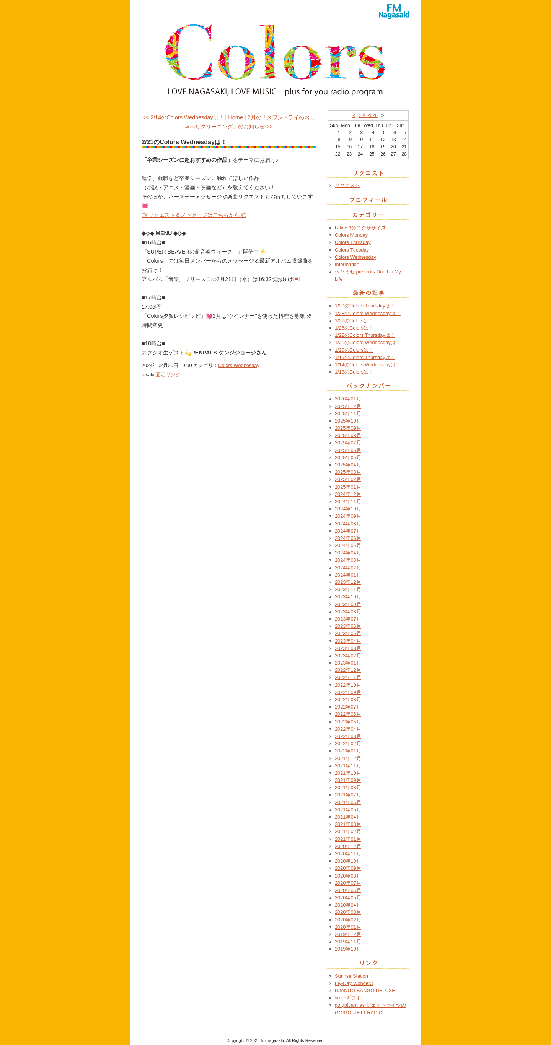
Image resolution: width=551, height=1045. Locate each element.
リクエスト (347, 185)
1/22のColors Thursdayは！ (365, 335)
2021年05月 (348, 810)
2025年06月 (348, 450)
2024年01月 (348, 575)
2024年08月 (348, 524)
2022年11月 (348, 677)
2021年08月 (348, 787)
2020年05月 (348, 897)
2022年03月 (348, 736)
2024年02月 (348, 567)
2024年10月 (348, 509)
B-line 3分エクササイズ (360, 228)
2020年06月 (348, 890)
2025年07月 (348, 442)
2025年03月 (348, 472)
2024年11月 (348, 501)
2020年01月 (348, 927)
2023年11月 (348, 589)
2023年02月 (348, 655)
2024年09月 (348, 516)
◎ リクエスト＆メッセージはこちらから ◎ (194, 215)
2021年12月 (348, 758)
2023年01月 (348, 663)
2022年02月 (348, 743)
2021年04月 (348, 817)
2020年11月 (348, 853)
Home (235, 117)
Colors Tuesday (352, 250)
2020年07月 (348, 883)
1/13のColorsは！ (354, 372)
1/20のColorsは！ (354, 350)
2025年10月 (348, 421)
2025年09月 (348, 428)
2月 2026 (368, 115)
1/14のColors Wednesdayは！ (368, 364)
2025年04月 (348, 465)
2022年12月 (348, 670)
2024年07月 (348, 531)
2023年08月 (348, 611)
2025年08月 (348, 435)
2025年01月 (348, 487)
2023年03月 (348, 648)
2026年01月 (348, 398)
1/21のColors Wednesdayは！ (368, 342)
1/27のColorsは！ (354, 320)
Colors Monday (351, 235)
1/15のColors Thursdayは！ (365, 357)
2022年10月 (348, 685)
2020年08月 (348, 876)
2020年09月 (348, 868)
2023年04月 (348, 641)
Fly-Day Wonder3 (354, 983)
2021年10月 (348, 773)
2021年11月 (348, 766)
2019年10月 (348, 949)
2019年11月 (348, 941)
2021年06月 (348, 802)
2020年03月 (348, 912)
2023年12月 (348, 582)
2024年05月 (348, 545)
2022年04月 (348, 729)
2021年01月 (348, 839)
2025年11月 (348, 413)
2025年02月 (348, 479)
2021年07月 (348, 795)
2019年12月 (348, 934)
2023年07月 (348, 619)
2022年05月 (348, 722)
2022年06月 (348, 714)
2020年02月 (348, 920)
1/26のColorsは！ (354, 328)
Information (347, 264)
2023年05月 (348, 633)
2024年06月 (348, 538)
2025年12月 (348, 406)
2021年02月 (348, 831)
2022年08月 (348, 699)
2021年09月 (348, 780)
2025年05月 (348, 457)
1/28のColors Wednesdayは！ (368, 313)
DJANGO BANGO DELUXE (365, 990)
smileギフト (348, 998)
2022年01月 (348, 751)
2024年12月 (348, 494)
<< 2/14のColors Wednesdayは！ (182, 117)
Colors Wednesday (238, 365)
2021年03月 (348, 824)
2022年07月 (348, 707)
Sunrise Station (351, 976)
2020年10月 (348, 861)
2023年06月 (348, 626)
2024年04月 (348, 553)
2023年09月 (348, 604)
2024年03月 (348, 560)
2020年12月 (348, 846)
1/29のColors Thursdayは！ (365, 306)
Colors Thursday (353, 242)
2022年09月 (348, 692)
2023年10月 (348, 597)
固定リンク (168, 374)
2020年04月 (348, 905)
